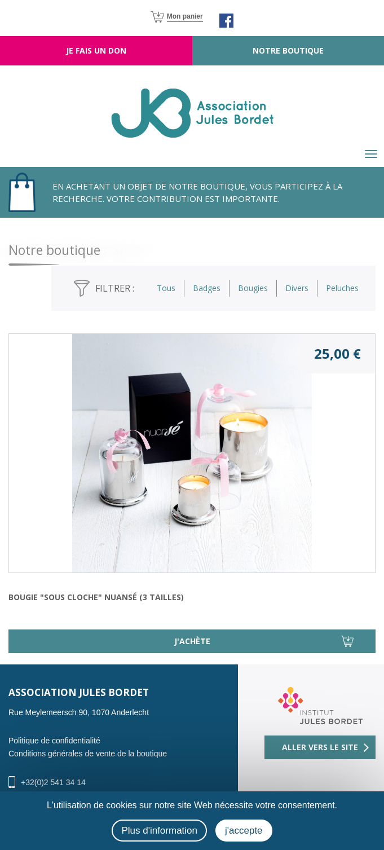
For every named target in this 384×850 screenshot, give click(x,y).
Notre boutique (288, 50)
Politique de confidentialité (54, 740)
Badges (206, 288)
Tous (166, 288)
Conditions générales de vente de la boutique (87, 753)
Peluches (342, 288)
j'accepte (244, 830)
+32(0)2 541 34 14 (53, 782)
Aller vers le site (320, 747)
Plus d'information (159, 830)
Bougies (253, 288)
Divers (296, 288)
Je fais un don (96, 50)
